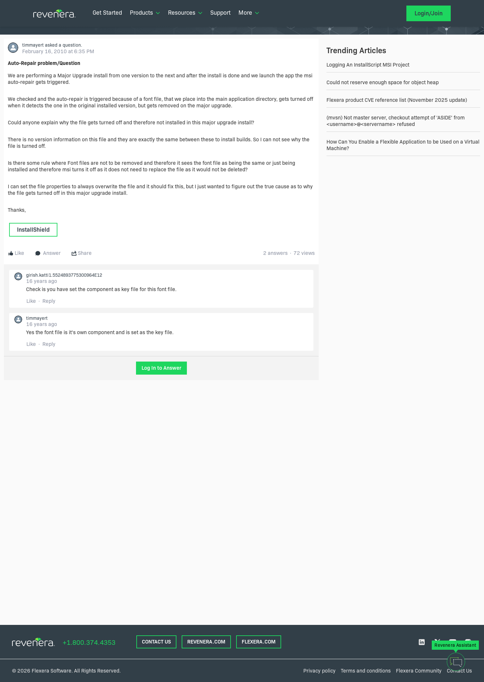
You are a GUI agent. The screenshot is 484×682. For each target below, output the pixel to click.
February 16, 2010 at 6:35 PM (58, 51)
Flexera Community (419, 671)
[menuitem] (107, 13)
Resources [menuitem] (185, 12)
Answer (48, 253)
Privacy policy (319, 671)
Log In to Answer (161, 368)
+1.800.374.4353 (89, 642)
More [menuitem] (248, 12)
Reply (48, 301)
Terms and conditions (366, 671)
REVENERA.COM (206, 642)
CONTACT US (156, 642)
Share (81, 253)
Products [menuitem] (145, 12)
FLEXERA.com (259, 642)
